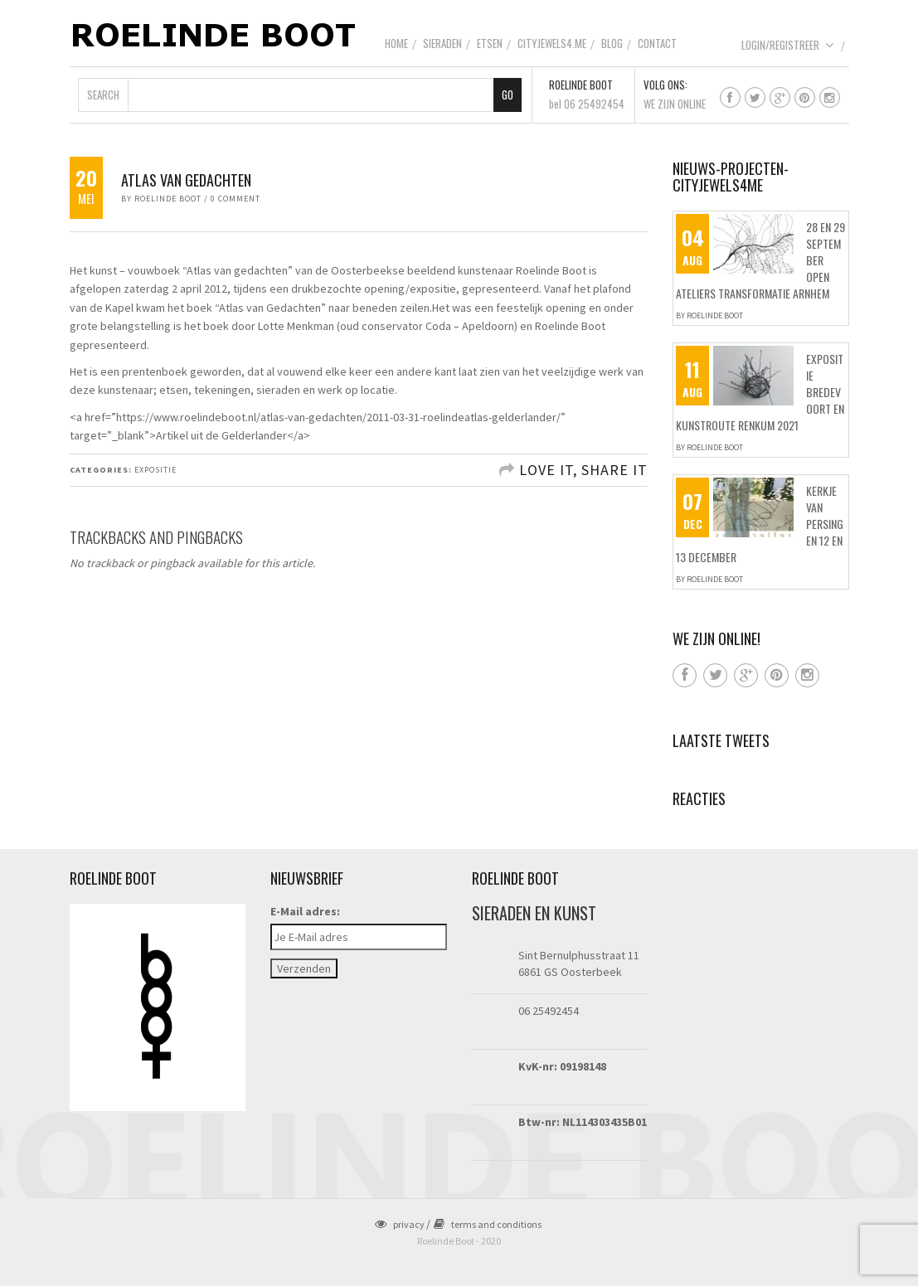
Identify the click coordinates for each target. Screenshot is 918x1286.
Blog (612, 43)
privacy (400, 1224)
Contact (657, 43)
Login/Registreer (787, 44)
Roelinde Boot (168, 198)
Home (396, 43)
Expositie (155, 469)
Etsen (490, 43)
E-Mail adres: (305, 911)
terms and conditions (488, 1224)
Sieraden (442, 43)
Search (103, 94)
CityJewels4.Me (551, 43)
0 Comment (235, 198)
